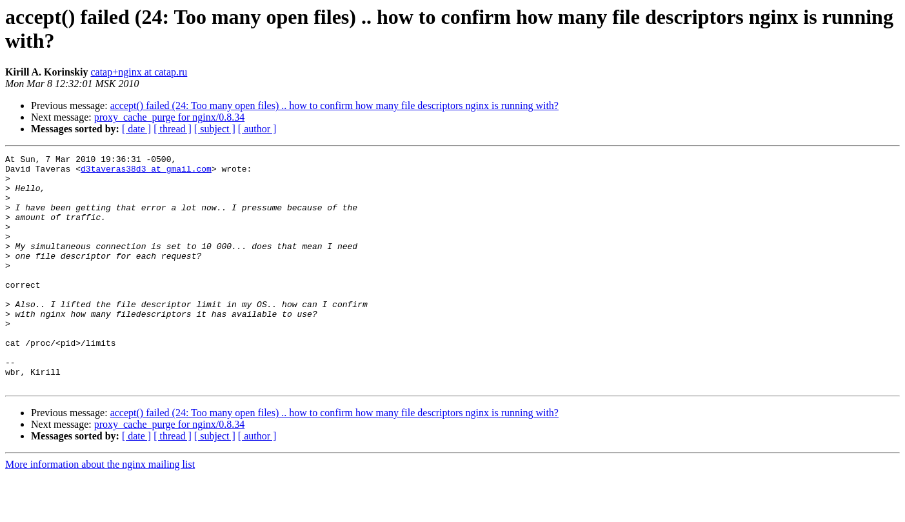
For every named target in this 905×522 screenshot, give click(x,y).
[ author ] (257, 128)
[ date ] (136, 128)
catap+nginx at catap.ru (138, 71)
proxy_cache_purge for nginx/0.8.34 (169, 117)
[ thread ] (173, 128)
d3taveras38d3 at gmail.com (146, 172)
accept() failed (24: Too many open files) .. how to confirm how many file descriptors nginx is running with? (334, 105)
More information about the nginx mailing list (100, 510)
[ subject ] (214, 128)
